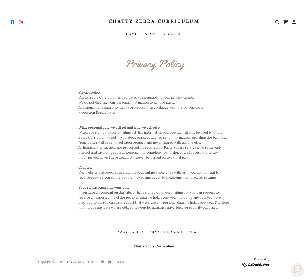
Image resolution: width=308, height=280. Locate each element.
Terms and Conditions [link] (171, 232)
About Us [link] (173, 34)
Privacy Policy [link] (128, 232)
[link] (12, 22)
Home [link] (132, 34)
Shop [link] (150, 34)
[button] (294, 22)
